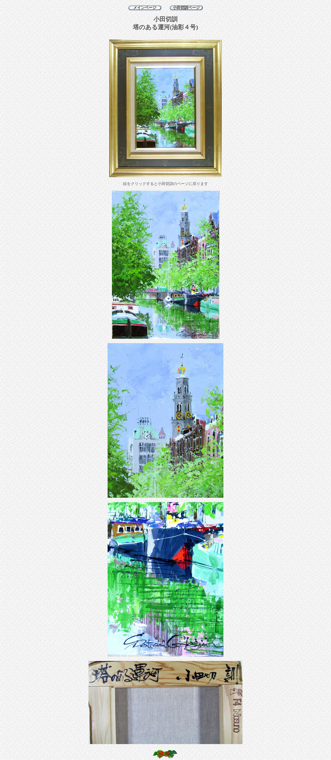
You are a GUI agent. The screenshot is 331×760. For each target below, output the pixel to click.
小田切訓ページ (186, 8)
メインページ (144, 8)
